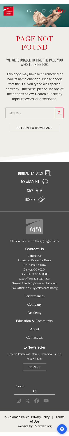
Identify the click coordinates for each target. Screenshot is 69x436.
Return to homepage (34, 128)
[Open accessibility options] (62, 429)
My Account (36, 11)
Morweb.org (43, 426)
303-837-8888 (40, 274)
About (34, 329)
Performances (34, 296)
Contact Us (34, 337)
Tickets (51, 10)
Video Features (29, 11)
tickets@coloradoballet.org (42, 287)
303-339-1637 (41, 278)
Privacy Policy (40, 417)
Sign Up (34, 366)
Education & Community (34, 321)
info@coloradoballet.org (42, 283)
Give (44, 11)
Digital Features (34, 173)
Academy (34, 313)
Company (34, 304)
